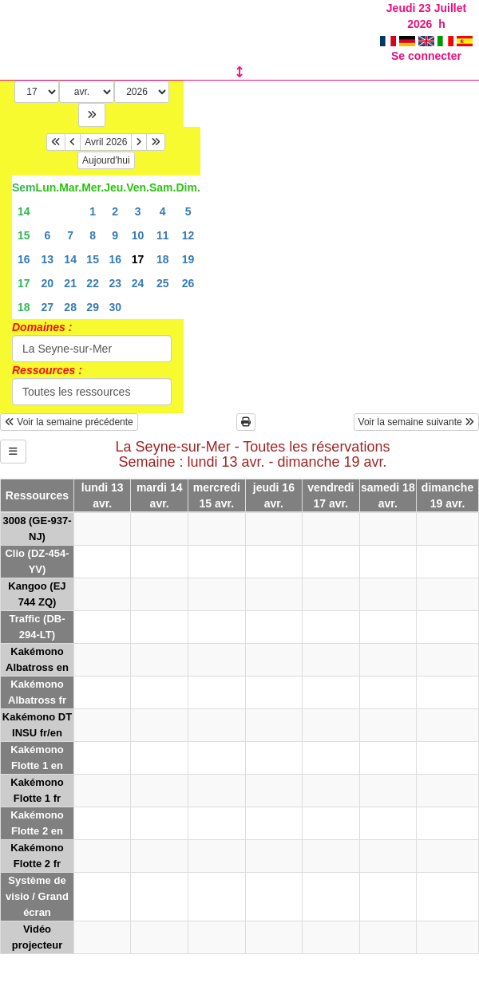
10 (138, 235)
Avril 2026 (106, 142)
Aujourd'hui (106, 160)
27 (48, 307)
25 (162, 283)
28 (70, 307)
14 (24, 211)
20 (48, 283)
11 (162, 235)
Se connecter (426, 55)
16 (24, 259)
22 (92, 283)
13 (48, 259)
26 (188, 283)
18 (162, 259)
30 (115, 307)
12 (188, 235)
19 (188, 259)
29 (92, 307)
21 (70, 283)
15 (24, 235)
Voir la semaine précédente (69, 422)
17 (24, 283)
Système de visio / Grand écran (37, 896)
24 (138, 283)
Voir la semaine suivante (416, 422)
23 (115, 283)
